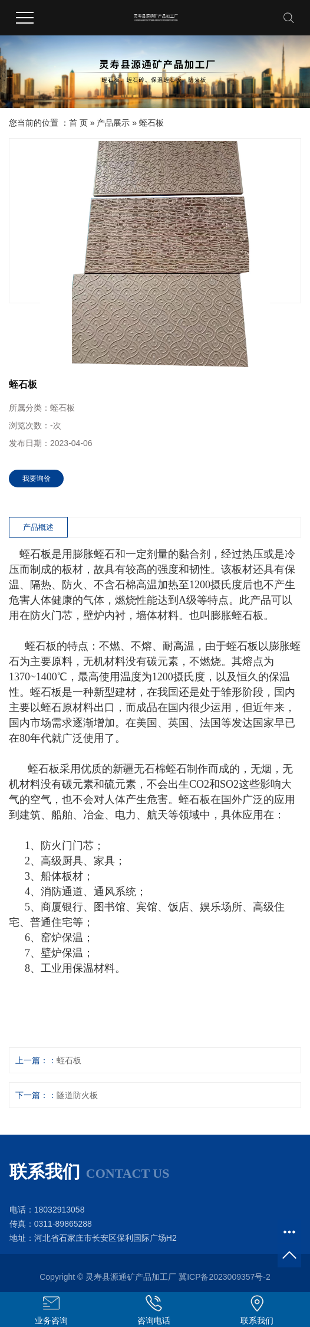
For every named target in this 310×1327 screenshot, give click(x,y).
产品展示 (113, 122)
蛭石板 (151, 122)
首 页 (78, 122)
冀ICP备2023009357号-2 (225, 1277)
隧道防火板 (77, 1095)
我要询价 (36, 478)
